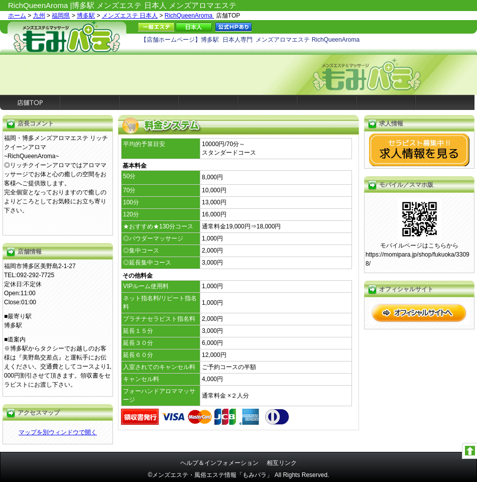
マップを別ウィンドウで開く (58, 432)
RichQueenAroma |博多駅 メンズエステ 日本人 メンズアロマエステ (122, 5)
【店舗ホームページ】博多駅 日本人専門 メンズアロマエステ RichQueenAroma (250, 39)
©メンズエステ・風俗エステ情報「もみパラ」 (210, 474)
